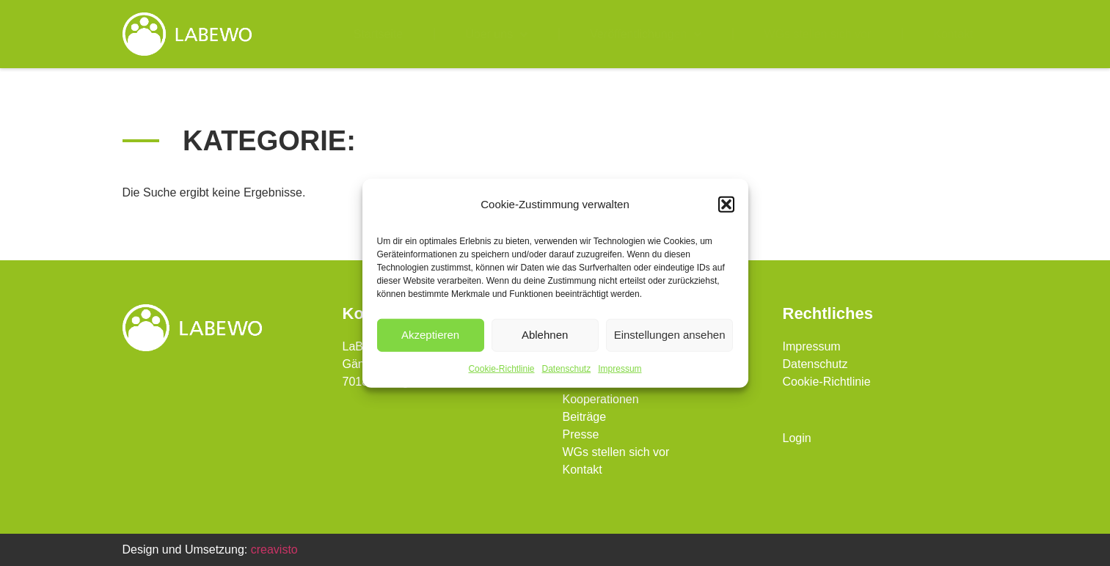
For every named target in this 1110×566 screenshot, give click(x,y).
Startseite (379, 34)
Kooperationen (601, 399)
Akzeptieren (430, 334)
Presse (581, 434)
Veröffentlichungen (645, 34)
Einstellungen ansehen (670, 334)
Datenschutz (566, 368)
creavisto (274, 549)
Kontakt (953, 34)
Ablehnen (545, 334)
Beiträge (585, 417)
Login (797, 438)
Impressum (619, 368)
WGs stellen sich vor (817, 34)
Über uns (496, 34)
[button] (726, 204)
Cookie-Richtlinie (501, 368)
